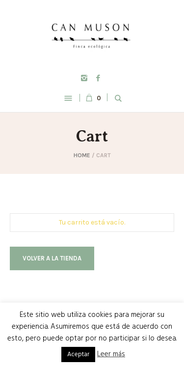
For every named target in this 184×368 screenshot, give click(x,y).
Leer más (111, 354)
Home (82, 155)
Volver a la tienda (52, 258)
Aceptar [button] (78, 354)
